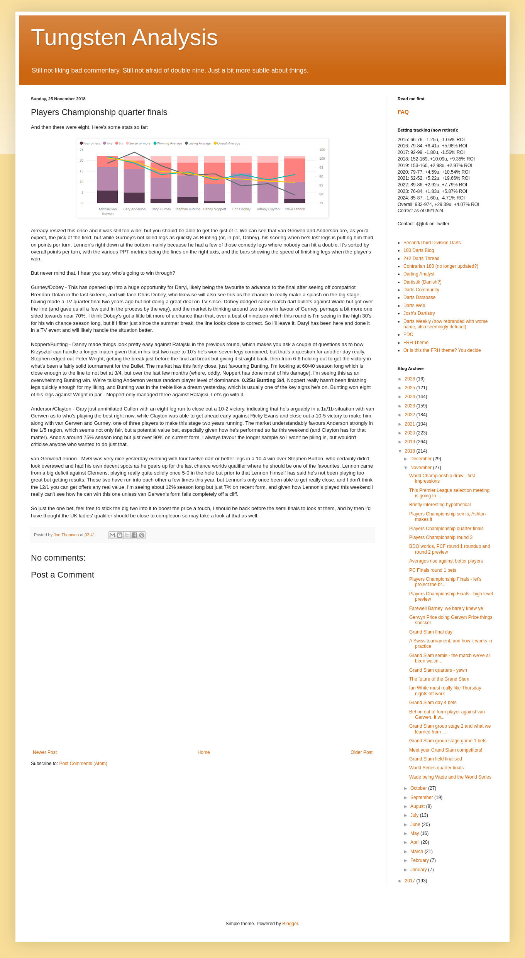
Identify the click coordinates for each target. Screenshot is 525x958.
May (415, 833)
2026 (411, 379)
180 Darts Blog (418, 250)
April (415, 842)
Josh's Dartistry (419, 313)
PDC (408, 334)
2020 (411, 433)
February (420, 860)
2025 (411, 387)
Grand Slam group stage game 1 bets (447, 740)
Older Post (362, 752)
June (416, 824)
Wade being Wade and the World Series (450, 777)
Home (204, 752)
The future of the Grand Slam (439, 679)
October (419, 788)
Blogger (290, 923)
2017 (411, 881)
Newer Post (45, 752)
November (421, 467)
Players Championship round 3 (440, 537)
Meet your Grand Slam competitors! (445, 750)
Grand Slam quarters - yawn (438, 670)
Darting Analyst (419, 274)
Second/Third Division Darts (432, 242)
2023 (411, 406)
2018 (411, 451)
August (418, 806)
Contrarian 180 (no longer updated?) (440, 266)
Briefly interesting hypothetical (440, 504)
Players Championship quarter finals (446, 528)
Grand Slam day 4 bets (433, 702)
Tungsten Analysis (124, 37)
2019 (411, 441)
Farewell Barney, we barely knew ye (446, 608)
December (421, 458)
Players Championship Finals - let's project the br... (445, 581)
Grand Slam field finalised (435, 759)
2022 (411, 414)
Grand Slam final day (430, 632)
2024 (411, 396)
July (415, 815)
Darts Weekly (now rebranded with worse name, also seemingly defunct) (445, 324)
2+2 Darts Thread (421, 258)
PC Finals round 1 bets (432, 570)
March (417, 851)
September (422, 797)
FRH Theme (415, 342)
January (419, 869)
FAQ (403, 112)
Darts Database (419, 297)
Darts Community (421, 289)
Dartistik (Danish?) (422, 282)
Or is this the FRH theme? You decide (442, 350)
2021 (411, 424)
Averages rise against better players (446, 561)
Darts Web (414, 305)
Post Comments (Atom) (83, 763)
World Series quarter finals (436, 767)
